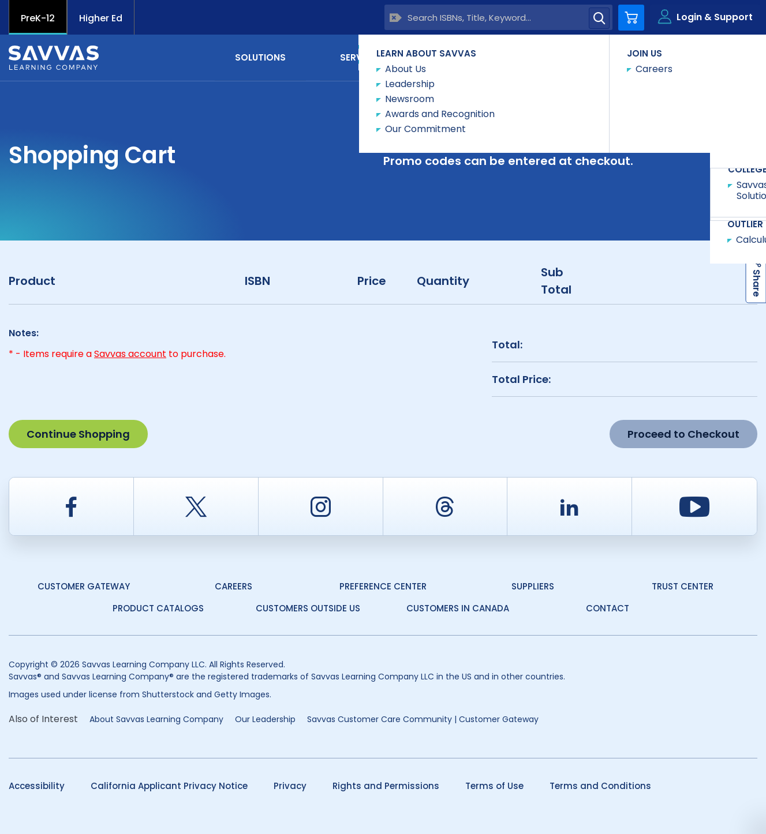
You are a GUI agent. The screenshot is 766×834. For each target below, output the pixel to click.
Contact (708, 57)
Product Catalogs (158, 608)
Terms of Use (494, 786)
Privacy (290, 786)
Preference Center (383, 586)
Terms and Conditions (600, 786)
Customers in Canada (457, 608)
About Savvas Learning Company (156, 719)
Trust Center (682, 586)
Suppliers (532, 586)
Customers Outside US (308, 608)
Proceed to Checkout (683, 434)
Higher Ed (100, 18)
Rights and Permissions (385, 786)
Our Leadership (265, 719)
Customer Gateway (84, 586)
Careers (233, 586)
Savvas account (130, 353)
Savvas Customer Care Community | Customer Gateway (423, 719)
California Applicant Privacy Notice (169, 786)
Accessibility (37, 786)
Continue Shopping (78, 434)
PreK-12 (38, 18)
